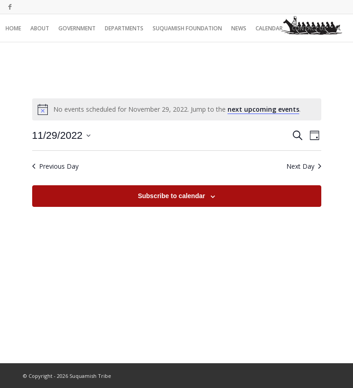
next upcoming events (263, 109)
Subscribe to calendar (171, 196)
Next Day (303, 166)
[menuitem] (13, 28)
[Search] (338, 28)
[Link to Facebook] (10, 7)
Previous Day (55, 166)
